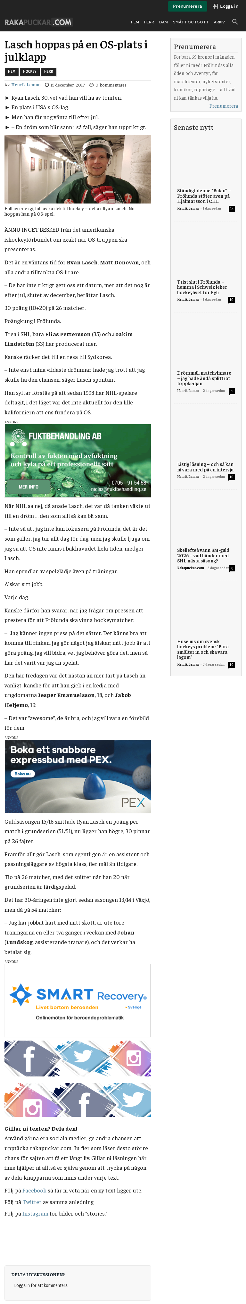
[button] (235, 22)
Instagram (35, 1213)
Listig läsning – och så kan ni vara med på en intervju (205, 466)
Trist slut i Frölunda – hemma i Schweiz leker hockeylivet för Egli (202, 286)
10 (232, 299)
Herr (48, 72)
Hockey (30, 72)
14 (232, 208)
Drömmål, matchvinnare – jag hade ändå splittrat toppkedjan (204, 378)
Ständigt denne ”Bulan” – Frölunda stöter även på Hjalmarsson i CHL (204, 195)
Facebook (34, 1190)
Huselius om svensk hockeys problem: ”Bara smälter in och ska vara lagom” (203, 649)
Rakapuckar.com (190, 568)
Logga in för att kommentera (41, 1285)
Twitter (32, 1201)
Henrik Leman (26, 84)
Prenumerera (223, 106)
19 (232, 664)
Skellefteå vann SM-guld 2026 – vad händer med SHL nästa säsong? (203, 555)
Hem (11, 72)
